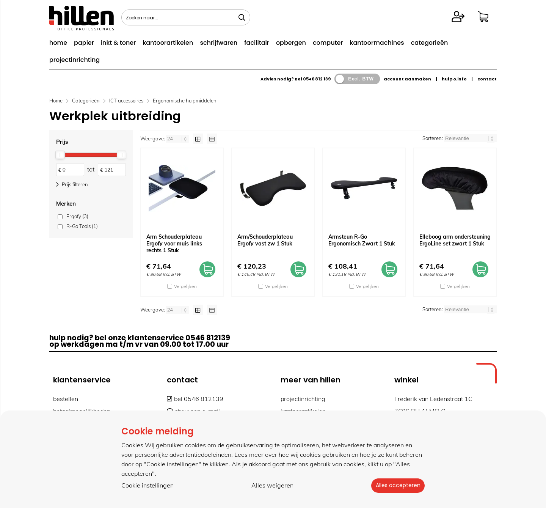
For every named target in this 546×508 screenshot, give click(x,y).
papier (84, 42)
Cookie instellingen (147, 485)
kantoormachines (377, 42)
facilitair (256, 42)
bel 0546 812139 (195, 399)
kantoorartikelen (168, 42)
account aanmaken (407, 79)
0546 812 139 (317, 79)
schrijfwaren (218, 42)
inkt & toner (118, 42)
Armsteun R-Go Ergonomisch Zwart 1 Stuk (361, 240)
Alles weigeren (271, 485)
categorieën (429, 42)
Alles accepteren (396, 485)
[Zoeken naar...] (241, 17)
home (58, 42)
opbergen (291, 42)
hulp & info (454, 79)
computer (328, 42)
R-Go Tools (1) (82, 226)
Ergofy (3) (77, 216)
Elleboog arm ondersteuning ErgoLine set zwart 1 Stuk (455, 240)
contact (487, 79)
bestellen (65, 399)
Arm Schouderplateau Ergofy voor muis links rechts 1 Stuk (174, 243)
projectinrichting (74, 59)
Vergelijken (185, 286)
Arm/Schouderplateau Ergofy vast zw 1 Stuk (265, 240)
